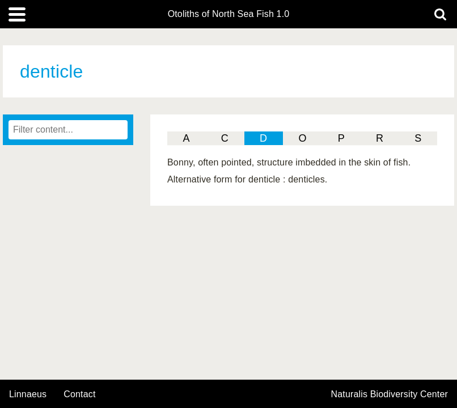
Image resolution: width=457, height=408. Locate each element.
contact (79, 394)
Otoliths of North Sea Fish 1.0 (229, 14)
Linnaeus (27, 394)
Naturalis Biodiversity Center (389, 394)
